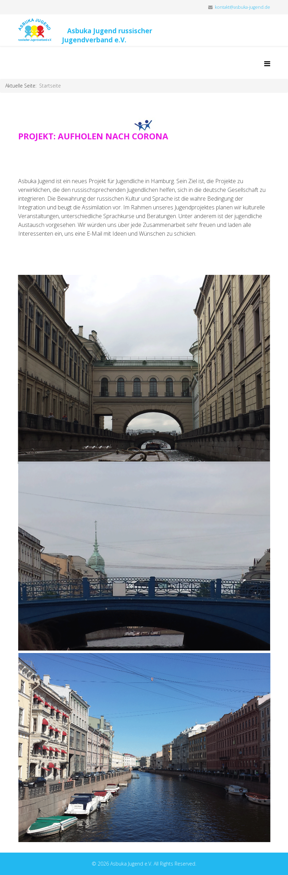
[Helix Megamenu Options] (267, 63)
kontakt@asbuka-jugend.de (242, 7)
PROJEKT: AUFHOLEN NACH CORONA (93, 136)
